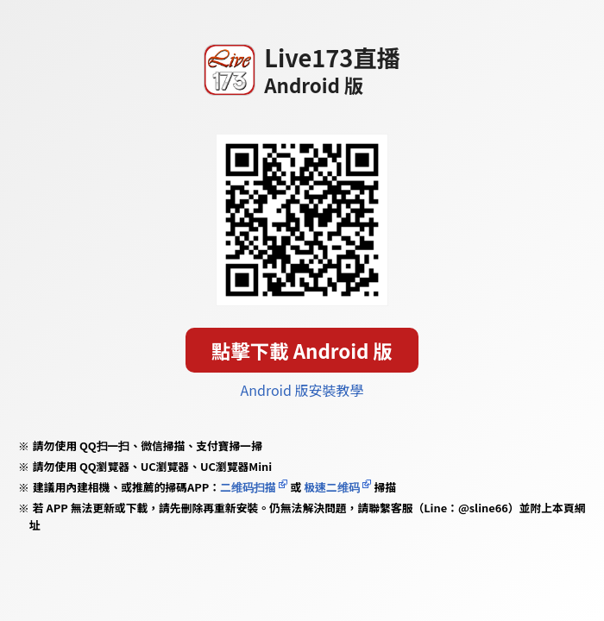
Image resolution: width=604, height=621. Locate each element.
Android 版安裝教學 (302, 390)
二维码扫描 (248, 487)
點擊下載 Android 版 (302, 350)
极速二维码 (331, 487)
